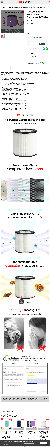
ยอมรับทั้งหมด (43, 440)
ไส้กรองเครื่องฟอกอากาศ (14, 7)
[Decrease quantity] (35, 33)
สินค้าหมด (34, 48)
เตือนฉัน (42, 43)
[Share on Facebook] (40, 63)
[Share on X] (42, 63)
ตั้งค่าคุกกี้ (35, 440)
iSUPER (33, 54)
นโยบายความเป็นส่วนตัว (29, 440)
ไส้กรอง (3, 411)
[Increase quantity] (40, 33)
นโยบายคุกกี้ (5, 441)
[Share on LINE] (44, 63)
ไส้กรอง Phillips (10, 411)
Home (3, 7)
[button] (47, 2)
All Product (35, 57)
